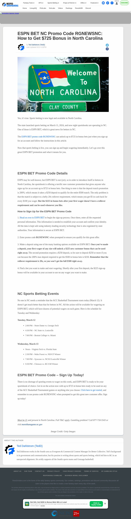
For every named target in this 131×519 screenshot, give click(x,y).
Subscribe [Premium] (124, 3)
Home (25, 8)
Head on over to (32, 217)
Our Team (28, 471)
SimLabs (52, 8)
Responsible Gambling (52, 475)
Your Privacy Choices (72, 471)
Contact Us (40, 471)
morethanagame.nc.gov (32, 424)
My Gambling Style (109, 471)
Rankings (69, 8)
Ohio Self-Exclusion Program (65, 509)
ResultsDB (78, 8)
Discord (88, 8)
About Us (17, 471)
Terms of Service (91, 471)
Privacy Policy (53, 471)
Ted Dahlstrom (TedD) (36, 45)
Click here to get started (91, 390)
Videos (60, 8)
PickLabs (43, 8)
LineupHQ (33, 8)
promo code (39, 136)
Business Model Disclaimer (76, 475)
